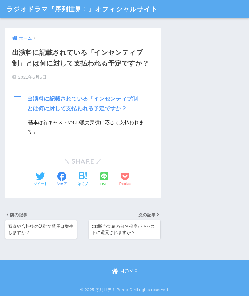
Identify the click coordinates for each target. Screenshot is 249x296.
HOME (124, 271)
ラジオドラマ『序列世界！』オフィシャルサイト (85, 9)
